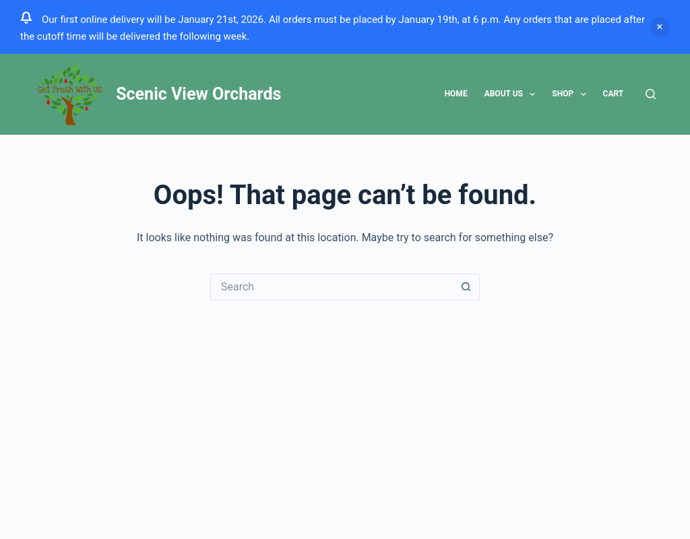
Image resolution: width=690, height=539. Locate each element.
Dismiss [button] (660, 27)
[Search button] (466, 287)
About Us (512, 94)
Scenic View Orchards (198, 94)
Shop (571, 94)
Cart (613, 93)
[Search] (651, 94)
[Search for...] (331, 287)
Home (456, 93)
